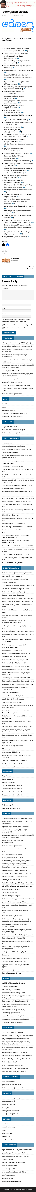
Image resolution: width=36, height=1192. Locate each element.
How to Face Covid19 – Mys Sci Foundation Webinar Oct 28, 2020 (15, 542)
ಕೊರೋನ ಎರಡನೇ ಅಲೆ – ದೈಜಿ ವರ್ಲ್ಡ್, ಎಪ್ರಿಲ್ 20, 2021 (17, 669)
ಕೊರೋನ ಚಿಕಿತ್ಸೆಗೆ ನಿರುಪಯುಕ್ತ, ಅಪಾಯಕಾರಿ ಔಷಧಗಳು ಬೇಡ (16, 911)
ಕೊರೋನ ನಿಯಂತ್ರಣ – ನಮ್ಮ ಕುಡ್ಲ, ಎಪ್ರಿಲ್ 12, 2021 (16, 666)
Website (4, 314)
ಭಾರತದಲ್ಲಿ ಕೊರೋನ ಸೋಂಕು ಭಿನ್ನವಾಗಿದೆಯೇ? (14, 902)
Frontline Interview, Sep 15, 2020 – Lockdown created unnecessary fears (16, 765)
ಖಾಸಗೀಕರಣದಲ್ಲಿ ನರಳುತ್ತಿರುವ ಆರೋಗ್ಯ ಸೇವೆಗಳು (15, 1156)
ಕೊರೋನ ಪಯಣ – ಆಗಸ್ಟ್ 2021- (11, 433)
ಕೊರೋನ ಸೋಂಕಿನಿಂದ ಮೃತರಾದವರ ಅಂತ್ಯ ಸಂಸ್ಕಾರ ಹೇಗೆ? (17, 935)
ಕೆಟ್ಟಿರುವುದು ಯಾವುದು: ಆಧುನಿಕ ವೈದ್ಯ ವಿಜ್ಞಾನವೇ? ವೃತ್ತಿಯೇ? (15, 966)
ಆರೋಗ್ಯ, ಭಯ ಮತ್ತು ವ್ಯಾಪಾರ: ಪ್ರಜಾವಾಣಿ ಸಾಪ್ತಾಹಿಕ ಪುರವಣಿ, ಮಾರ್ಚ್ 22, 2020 (16, 1005)
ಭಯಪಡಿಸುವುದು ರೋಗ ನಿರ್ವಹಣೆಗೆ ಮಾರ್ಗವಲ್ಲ (15, 1153)
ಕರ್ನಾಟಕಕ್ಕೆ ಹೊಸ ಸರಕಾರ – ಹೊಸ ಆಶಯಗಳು (14, 867)
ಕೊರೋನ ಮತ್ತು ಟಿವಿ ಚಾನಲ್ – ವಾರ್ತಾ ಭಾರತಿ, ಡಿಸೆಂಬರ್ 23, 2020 (17, 611)
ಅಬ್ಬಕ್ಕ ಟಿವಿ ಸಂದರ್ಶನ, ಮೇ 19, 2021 (12, 702)
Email (4, 308)
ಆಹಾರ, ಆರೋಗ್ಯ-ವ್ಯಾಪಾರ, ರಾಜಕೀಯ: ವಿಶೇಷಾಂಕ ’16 (16, 1068)
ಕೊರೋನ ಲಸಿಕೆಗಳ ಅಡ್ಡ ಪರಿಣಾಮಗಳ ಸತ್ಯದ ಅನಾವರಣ (17, 573)
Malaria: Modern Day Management (13, 1098)
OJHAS (4, 1130)
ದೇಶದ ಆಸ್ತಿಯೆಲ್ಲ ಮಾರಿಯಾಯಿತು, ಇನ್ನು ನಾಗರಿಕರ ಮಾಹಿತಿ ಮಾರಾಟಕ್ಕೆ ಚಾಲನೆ (17, 1048)
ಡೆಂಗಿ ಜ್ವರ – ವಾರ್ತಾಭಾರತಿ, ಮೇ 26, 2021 (13, 595)
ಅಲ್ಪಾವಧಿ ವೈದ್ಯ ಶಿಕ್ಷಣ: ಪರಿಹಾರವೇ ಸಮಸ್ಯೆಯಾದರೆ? (15, 1019)
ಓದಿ (26, 51)
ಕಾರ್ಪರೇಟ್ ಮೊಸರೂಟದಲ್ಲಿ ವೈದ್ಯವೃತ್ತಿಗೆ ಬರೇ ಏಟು (15, 958)
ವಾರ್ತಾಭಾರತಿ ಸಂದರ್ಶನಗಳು (9, 892)
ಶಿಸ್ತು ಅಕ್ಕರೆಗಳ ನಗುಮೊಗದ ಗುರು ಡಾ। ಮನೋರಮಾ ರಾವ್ (17, 886)
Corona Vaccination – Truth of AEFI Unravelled (16, 385)
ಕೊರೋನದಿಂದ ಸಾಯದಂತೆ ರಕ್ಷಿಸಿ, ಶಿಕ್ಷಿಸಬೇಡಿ (13, 938)
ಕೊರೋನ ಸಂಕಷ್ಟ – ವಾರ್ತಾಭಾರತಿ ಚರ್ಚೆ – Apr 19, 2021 (17, 527)
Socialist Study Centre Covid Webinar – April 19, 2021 (16, 531)
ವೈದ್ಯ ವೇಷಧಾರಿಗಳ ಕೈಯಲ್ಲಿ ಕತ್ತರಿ (10, 889)
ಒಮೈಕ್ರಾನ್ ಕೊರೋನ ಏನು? (9, 426)
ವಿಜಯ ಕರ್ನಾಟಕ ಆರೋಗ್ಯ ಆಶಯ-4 (12, 785)
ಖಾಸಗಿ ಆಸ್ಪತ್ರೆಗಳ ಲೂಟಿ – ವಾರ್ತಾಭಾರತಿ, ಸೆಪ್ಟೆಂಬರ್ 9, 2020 (16, 627)
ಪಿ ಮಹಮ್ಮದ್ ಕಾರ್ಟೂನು (8, 410)
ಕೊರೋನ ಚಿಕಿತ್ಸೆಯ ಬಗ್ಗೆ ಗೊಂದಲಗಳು (12, 916)
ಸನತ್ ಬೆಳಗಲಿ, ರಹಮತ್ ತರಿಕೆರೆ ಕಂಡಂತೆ (12, 416)
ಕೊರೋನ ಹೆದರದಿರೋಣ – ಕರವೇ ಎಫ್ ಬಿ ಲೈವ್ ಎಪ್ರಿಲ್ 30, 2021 (18, 519)
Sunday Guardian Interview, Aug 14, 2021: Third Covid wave (16, 756)
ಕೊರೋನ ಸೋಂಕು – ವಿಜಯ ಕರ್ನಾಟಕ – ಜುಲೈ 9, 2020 (17, 727)
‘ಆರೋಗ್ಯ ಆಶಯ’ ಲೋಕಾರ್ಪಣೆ (10, 1111)
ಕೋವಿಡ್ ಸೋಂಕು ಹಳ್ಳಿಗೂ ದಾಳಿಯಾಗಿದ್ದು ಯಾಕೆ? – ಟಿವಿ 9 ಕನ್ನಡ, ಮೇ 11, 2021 (17, 741)
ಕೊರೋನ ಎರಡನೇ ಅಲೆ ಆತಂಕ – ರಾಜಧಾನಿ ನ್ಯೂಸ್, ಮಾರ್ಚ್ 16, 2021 (15, 688)
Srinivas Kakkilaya (18, 16)
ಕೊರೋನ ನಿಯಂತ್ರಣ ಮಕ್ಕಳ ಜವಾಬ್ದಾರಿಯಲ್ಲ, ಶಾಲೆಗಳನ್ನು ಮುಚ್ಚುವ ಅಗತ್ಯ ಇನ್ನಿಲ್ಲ (17, 931)
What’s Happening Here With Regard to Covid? (16, 449)
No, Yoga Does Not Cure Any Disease (13, 1162)
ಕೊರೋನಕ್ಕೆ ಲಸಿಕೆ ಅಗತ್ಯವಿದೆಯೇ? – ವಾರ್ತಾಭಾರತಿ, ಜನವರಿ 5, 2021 (17, 606)
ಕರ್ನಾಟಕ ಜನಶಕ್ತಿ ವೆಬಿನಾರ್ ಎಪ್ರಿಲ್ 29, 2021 (14, 523)
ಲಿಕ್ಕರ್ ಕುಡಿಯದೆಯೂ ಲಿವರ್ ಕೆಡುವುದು (12, 1032)
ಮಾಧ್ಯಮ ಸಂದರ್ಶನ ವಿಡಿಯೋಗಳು (11, 752)
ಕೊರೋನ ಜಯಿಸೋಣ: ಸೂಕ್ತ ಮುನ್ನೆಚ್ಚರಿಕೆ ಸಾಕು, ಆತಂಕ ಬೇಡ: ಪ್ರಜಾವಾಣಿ (16, 997)
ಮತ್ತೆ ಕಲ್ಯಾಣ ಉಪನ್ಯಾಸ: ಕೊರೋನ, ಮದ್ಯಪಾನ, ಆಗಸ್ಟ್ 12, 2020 (17, 558)
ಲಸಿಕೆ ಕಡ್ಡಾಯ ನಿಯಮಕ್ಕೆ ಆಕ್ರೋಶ (11, 880)
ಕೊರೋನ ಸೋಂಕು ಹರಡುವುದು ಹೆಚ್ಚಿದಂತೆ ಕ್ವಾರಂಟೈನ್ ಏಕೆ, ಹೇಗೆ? (17, 942)
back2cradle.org (7, 1133)
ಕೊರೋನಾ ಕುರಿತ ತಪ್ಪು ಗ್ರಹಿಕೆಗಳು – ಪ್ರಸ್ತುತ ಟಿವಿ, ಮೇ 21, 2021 (17, 736)
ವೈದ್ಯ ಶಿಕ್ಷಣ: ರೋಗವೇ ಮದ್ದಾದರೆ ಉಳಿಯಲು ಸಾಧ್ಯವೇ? (16, 873)
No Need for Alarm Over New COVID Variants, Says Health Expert (18, 361)
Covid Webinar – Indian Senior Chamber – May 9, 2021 (17, 505)
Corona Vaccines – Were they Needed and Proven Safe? (17, 389)
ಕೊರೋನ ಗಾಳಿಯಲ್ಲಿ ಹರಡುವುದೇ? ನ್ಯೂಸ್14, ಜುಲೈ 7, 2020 (18, 681)
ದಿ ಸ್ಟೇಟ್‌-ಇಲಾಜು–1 (7, 779)
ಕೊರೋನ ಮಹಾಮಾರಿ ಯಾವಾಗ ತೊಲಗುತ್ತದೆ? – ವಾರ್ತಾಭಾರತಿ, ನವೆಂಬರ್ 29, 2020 (14, 621)
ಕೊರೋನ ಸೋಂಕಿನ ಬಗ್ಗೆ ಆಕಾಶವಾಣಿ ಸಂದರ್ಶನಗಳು (15, 1088)
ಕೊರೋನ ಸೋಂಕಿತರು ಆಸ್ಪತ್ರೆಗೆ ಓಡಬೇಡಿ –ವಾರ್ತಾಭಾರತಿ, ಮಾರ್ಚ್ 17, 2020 (17, 641)
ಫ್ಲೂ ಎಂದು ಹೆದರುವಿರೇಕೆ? (8, 1101)
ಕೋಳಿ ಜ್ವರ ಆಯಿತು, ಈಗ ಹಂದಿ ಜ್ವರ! (11, 973)
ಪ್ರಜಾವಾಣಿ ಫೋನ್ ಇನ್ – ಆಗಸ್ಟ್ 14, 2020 (13, 993)
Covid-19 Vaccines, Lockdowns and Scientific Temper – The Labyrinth (16, 712)
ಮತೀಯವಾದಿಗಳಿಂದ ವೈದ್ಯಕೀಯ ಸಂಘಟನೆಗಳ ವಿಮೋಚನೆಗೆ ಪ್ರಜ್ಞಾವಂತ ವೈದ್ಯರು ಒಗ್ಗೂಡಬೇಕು (18, 366)
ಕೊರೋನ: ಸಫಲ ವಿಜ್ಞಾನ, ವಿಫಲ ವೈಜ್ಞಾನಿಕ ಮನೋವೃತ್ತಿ (16, 1059)
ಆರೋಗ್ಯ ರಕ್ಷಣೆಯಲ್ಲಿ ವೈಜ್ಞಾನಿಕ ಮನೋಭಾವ (13, 446)
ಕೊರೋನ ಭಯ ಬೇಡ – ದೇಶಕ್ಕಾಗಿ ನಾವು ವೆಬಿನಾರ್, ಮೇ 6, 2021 (17, 511)
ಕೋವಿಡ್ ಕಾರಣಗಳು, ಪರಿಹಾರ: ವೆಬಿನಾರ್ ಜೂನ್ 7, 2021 (17, 492)
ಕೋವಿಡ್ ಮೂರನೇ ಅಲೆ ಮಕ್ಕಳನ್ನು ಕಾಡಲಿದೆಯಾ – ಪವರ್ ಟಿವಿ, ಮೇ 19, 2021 (17, 717)
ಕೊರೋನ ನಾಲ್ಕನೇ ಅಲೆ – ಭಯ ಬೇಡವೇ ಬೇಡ (14, 877)
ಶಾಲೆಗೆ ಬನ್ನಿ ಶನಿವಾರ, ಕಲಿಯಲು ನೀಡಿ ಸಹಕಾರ (14, 1172)
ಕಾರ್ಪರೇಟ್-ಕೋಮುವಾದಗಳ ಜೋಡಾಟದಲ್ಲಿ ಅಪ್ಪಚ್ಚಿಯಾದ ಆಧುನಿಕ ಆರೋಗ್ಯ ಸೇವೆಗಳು (17, 375)
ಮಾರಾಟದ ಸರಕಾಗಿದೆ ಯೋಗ (9, 1166)
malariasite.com (7, 1124)
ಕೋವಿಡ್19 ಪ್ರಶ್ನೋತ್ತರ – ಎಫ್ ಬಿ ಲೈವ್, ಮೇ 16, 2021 (16, 501)
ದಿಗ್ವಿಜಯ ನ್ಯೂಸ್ (6, 749)
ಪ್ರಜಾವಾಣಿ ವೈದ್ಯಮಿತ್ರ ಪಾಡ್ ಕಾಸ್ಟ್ (11, 989)
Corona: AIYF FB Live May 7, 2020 (12, 563)
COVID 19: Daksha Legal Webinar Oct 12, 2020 (16, 554)
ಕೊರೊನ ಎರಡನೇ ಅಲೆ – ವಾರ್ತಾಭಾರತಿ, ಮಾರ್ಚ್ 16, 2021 (17, 601)
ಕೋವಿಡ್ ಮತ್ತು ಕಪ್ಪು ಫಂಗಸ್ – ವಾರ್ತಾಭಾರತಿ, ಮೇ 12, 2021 (18, 598)
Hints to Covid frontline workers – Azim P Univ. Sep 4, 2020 (18, 550)
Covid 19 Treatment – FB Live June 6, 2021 (15, 495)
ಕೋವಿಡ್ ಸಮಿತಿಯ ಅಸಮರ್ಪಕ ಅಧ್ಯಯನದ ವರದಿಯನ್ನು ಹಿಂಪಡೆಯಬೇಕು (17, 350)
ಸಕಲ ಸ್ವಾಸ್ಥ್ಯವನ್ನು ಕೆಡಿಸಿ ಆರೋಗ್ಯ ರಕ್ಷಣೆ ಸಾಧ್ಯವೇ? (15, 870)
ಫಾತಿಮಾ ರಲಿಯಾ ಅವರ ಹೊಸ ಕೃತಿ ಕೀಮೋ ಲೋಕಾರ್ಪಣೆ (17, 346)
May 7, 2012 (7, 16)
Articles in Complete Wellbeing (11, 1181)
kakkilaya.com (6, 1137)
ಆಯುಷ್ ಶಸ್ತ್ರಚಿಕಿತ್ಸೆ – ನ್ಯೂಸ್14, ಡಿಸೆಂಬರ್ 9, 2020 (16, 678)
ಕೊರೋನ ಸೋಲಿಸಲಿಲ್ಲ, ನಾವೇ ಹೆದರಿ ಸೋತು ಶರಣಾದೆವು (17, 1056)
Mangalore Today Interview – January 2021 (15, 761)
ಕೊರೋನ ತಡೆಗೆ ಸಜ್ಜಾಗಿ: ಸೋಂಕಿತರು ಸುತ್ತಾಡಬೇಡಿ (15, 1001)
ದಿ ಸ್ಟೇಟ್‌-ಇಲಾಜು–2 (7, 776)
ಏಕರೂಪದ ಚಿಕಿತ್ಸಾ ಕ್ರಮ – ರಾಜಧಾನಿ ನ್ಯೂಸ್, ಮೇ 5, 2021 (17, 684)
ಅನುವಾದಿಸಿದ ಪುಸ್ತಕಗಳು (8, 1104)
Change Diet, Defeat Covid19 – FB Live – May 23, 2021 (17, 470)
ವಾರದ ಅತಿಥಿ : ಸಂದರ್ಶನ (8, 1082)
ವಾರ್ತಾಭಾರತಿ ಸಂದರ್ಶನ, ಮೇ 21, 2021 (12, 696)
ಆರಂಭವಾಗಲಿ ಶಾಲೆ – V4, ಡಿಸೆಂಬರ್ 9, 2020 (14, 657)
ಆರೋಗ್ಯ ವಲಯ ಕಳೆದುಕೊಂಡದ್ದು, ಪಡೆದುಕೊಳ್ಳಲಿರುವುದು (17, 343)
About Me (5, 404)
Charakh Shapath (7, 1159)
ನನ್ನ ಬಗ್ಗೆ (4, 407)
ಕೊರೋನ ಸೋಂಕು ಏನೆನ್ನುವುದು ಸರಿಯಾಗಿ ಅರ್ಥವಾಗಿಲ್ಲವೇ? (18, 899)
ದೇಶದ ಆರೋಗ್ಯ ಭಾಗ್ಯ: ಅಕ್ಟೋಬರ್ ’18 (12, 1065)
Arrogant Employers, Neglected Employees (15, 379)
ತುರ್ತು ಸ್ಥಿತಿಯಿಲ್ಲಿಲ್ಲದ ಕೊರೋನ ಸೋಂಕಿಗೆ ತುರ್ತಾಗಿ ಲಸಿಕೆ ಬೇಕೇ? (17, 906)
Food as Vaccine (7, 443)
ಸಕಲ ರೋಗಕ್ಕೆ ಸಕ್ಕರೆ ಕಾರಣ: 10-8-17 (12, 808)
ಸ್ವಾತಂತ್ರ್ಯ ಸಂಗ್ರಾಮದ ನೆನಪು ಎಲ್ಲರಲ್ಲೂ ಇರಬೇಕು (15, 579)
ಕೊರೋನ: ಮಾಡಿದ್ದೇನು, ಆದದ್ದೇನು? (11, 896)
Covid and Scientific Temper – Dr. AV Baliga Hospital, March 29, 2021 (15, 536)
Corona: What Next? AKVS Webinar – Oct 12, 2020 (18, 546)
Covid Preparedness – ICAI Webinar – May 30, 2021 (18, 498)
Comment (5, 288)
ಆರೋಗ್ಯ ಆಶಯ (6, 1107)
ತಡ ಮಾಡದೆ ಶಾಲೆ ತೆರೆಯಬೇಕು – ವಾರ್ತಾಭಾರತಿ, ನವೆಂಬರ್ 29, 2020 (17, 616)
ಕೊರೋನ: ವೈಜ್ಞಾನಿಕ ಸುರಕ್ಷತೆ (9, 1062)
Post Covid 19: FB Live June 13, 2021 (13, 489)
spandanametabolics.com (10, 1140)
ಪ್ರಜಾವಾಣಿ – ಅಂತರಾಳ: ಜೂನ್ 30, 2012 (13, 1016)
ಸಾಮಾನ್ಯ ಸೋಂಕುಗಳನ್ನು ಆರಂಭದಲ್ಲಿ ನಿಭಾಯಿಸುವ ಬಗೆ (16, 952)
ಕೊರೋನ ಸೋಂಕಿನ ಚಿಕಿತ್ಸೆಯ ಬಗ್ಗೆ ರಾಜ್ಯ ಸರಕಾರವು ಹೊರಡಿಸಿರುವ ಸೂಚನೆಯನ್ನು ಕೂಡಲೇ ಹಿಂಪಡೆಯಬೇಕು (16, 920)
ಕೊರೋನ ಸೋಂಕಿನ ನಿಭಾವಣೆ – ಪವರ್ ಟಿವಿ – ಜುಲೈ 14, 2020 (17, 722)
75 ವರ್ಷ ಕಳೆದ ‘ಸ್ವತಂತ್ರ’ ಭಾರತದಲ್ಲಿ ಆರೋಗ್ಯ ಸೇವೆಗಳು (16, 861)
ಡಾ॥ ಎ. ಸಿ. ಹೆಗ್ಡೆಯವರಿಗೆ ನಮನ (10, 1169)
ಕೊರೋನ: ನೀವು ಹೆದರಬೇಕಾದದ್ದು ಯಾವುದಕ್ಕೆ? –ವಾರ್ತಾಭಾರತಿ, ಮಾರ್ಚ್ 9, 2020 (15, 646)
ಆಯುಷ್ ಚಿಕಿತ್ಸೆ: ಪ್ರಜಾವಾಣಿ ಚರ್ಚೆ (11, 1013)
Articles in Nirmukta (8, 1178)
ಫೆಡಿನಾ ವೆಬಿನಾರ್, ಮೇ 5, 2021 (10, 515)
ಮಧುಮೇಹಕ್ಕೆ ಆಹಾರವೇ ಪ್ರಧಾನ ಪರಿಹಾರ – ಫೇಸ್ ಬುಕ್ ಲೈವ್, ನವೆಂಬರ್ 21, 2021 (16, 457)
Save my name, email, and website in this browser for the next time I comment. (16, 320)
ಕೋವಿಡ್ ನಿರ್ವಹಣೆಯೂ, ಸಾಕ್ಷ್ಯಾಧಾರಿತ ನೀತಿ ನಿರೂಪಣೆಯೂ (17, 1035)
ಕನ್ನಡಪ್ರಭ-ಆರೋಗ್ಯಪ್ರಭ (8, 782)
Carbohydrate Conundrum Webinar (13, 466)
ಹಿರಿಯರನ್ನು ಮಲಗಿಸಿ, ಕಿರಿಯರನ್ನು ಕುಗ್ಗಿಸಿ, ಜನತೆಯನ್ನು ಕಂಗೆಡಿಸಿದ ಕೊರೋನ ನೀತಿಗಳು (16, 1043)
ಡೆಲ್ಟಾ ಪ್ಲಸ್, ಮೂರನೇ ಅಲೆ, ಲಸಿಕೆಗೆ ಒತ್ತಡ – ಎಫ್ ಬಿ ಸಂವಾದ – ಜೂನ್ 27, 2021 (18, 481)
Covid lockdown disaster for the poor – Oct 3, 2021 (18, 586)
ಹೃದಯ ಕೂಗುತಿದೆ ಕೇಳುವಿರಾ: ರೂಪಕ (11, 1085)
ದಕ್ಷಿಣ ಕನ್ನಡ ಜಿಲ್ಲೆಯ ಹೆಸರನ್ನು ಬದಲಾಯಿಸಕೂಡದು (15, 827)
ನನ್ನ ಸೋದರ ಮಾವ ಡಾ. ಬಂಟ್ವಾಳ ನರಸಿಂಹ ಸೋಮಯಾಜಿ (17, 1150)
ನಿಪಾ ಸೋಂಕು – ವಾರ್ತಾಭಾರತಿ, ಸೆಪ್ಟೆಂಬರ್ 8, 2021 (15, 589)
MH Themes (29, 1190)
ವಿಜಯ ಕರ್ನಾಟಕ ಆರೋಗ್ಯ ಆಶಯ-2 (12, 792)
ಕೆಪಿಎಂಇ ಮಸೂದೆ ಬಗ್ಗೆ (8, 970)
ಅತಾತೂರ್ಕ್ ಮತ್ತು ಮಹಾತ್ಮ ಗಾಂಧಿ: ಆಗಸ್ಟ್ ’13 (14, 1071)
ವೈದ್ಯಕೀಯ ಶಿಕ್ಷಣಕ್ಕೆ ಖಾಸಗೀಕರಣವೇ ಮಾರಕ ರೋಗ (15, 1039)
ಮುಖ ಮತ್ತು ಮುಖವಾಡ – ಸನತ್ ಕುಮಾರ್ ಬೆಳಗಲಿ (15, 413)
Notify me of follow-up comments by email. (18, 325)
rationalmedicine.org (8, 1127)
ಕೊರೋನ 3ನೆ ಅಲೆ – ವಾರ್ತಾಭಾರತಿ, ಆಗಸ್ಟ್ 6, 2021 (15, 592)
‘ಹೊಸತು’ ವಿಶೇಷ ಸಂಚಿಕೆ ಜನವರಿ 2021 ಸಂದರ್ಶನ (15, 1052)
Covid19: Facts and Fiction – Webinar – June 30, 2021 (16, 476)
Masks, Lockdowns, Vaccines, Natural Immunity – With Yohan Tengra (17, 706)
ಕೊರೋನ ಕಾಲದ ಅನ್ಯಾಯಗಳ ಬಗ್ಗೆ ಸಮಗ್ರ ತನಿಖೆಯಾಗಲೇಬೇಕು (13, 841)
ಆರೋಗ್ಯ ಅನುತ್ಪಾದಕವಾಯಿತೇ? (10, 986)
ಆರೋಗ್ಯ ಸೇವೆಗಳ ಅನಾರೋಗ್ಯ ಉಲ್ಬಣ (12, 857)
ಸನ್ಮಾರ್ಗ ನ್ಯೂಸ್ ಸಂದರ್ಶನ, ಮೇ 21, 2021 (13, 699)
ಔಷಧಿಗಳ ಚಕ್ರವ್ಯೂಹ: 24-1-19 (10, 805)
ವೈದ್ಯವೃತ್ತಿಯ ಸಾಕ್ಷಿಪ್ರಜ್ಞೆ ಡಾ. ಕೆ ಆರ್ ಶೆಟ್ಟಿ (12, 854)
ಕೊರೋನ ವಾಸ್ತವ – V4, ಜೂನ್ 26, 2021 (13, 650)
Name (4, 303)
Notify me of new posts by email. (14, 328)
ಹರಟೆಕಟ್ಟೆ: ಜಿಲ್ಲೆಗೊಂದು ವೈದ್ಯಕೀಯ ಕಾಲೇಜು (13, 983)
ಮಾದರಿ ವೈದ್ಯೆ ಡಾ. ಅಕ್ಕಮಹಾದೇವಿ (11, 370)
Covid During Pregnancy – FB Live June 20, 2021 (17, 485)
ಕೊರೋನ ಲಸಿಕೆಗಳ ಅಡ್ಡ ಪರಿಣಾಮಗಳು (12, 394)
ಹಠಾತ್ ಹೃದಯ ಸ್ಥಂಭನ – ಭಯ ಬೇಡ (12, 576)
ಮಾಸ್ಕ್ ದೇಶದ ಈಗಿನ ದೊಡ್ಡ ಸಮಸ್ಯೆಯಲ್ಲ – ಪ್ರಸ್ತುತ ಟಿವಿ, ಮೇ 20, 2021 (17, 731)
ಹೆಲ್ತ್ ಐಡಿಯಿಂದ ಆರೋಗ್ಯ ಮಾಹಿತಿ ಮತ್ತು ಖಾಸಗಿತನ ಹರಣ (17, 883)
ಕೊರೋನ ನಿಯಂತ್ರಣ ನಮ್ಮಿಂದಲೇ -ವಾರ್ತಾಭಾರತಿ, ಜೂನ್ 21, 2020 (18, 635)
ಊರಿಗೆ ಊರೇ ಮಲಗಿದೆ (8, 1175)
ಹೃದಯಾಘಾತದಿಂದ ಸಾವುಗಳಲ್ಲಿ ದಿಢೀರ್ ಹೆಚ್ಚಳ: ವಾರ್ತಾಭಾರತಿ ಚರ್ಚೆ (14, 356)
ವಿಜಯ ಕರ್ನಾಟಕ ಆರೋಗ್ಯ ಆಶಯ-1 (12, 795)
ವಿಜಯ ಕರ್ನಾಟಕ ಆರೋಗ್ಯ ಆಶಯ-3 (12, 789)
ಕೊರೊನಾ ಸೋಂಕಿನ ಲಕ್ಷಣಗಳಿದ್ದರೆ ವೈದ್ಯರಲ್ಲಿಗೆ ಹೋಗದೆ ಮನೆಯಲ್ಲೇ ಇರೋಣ (16, 947)
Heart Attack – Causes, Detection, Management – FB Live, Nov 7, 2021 (18, 462)
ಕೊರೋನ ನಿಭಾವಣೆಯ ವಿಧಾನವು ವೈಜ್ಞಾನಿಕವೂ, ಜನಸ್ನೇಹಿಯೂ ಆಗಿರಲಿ (14, 925)
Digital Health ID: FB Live (10, 452)
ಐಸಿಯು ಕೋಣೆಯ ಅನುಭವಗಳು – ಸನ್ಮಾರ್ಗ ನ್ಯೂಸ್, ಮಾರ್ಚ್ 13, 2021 (16, 674)
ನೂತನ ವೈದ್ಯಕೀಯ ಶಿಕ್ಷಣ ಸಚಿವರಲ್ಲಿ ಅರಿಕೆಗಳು (14, 864)
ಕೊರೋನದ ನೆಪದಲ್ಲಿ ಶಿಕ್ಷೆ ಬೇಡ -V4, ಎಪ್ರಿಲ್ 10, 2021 (16, 653)
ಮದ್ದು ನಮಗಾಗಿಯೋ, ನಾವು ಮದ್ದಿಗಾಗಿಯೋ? (14, 961)
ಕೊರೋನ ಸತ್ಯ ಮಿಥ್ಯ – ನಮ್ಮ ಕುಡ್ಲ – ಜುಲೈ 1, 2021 (15, 663)
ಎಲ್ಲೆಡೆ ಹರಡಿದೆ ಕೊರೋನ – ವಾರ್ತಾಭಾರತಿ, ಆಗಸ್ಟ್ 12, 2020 (18, 631)
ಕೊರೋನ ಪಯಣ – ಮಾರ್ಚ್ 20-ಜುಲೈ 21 (13, 430)
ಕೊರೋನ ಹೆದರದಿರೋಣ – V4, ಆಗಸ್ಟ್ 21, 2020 (15, 660)
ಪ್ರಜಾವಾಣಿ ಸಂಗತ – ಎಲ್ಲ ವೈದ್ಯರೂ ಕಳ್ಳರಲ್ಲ (13, 1009)
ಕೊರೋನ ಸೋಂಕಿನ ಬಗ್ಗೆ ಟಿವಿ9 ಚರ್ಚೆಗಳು (13, 746)
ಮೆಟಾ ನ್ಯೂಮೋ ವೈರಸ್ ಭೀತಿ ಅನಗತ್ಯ (12, 382)
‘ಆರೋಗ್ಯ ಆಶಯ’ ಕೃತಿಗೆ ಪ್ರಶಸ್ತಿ (10, 1114)
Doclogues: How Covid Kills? (10, 693)
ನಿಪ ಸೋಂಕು (5, 955)
